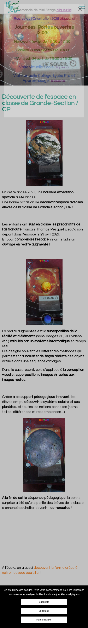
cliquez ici (61, 67)
